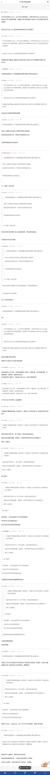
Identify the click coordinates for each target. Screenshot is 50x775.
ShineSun (5, 246)
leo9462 (5, 36)
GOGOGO (6, 448)
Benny (5, 383)
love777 (6, 12)
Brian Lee (6, 406)
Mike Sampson (7, 153)
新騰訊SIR (5, 69)
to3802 (5, 119)
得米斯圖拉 (6, 531)
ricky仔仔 (6, 651)
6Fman (5, 80)
